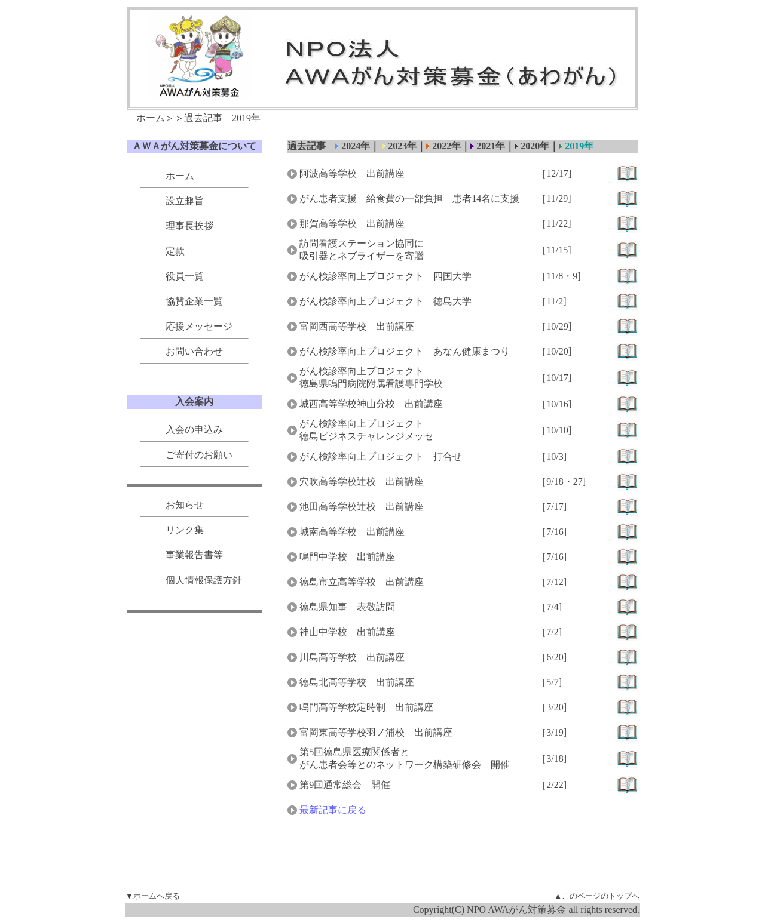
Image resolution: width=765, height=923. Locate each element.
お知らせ (185, 505)
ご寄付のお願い (199, 455)
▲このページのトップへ (596, 895)
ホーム (150, 118)
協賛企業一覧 (194, 301)
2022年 (446, 146)
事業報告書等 (194, 555)
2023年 (401, 146)
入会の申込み (194, 429)
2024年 (355, 146)
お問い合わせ (194, 351)
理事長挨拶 (189, 226)
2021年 (490, 146)
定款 (175, 251)
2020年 (532, 146)
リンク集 (185, 530)
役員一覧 (185, 276)
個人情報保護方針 (204, 580)
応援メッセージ (199, 326)
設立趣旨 (185, 201)
